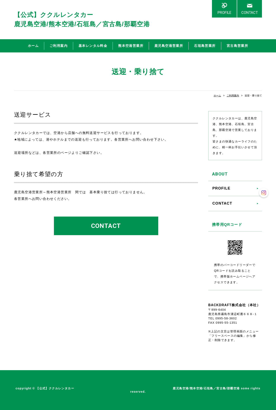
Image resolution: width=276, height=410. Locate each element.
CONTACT (249, 12)
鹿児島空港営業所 (168, 45)
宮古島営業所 (237, 45)
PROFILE (224, 12)
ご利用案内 (59, 45)
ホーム (33, 45)
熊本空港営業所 (130, 45)
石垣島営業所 (204, 45)
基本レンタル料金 (93, 45)
